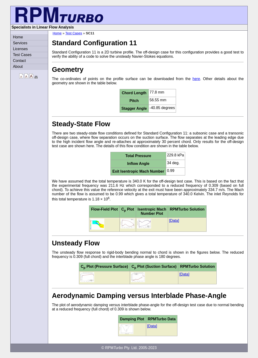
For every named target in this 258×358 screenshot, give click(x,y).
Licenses (20, 49)
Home (57, 33)
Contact (19, 61)
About (18, 67)
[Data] (174, 221)
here (196, 79)
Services (20, 43)
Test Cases (73, 33)
